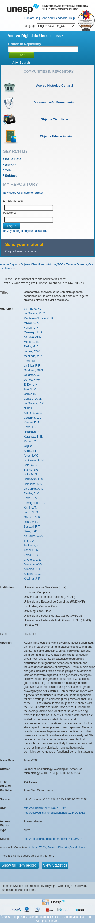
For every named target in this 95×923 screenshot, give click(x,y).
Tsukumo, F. (31, 545)
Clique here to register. (21, 251)
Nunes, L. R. (31, 408)
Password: (9, 212)
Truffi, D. (29, 540)
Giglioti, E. (30, 446)
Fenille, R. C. (32, 493)
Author (10, 165)
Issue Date (13, 159)
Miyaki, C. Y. (31, 323)
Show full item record (19, 865)
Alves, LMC (31, 455)
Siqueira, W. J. (33, 412)
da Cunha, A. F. (33, 488)
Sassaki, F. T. (32, 526)
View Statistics (55, 865)
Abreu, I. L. (31, 451)
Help (72, 18)
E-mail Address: (13, 200)
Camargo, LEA (33, 332)
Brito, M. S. (31, 474)
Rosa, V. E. (31, 522)
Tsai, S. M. (30, 389)
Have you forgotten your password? (25, 231)
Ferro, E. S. (31, 427)
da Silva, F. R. (32, 365)
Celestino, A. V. (33, 484)
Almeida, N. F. (32, 569)
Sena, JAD (30, 531)
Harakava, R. (32, 432)
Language (49, 26)
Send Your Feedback (54, 18)
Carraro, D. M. (33, 398)
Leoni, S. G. (31, 512)
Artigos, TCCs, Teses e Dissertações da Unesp (58, 847)
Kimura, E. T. (32, 422)
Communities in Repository (48, 71)
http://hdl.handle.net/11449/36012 (45, 808)
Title (8, 170)
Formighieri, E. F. (34, 503)
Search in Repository (24, 44)
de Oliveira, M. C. (35, 313)
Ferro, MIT (30, 361)
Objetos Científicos (32, 264)
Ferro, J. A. (31, 498)
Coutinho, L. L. (33, 417)
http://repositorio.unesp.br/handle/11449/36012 (53, 838)
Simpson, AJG (33, 564)
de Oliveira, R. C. (34, 403)
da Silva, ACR (32, 337)
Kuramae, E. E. (33, 436)
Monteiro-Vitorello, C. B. (38, 318)
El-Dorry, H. (31, 384)
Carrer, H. (30, 394)
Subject (11, 176)
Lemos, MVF (32, 379)
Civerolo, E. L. (32, 559)
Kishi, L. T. (30, 507)
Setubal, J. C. (32, 574)
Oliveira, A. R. (32, 517)
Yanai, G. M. (31, 550)
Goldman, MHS (33, 370)
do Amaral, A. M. (34, 460)
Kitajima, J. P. (32, 578)
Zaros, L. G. (31, 555)
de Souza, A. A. (33, 536)
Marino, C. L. (32, 441)
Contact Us (31, 18)
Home (59, 36)
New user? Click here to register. (23, 192)
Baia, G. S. (30, 465)
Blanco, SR (31, 469)
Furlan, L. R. (31, 327)
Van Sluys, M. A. (34, 308)
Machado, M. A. (33, 356)
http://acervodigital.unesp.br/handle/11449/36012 (54, 812)
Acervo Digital (8, 264)
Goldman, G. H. (33, 375)
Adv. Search (21, 62)
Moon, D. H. (31, 341)
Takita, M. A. (31, 346)
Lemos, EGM (32, 351)
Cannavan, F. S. (34, 479)
